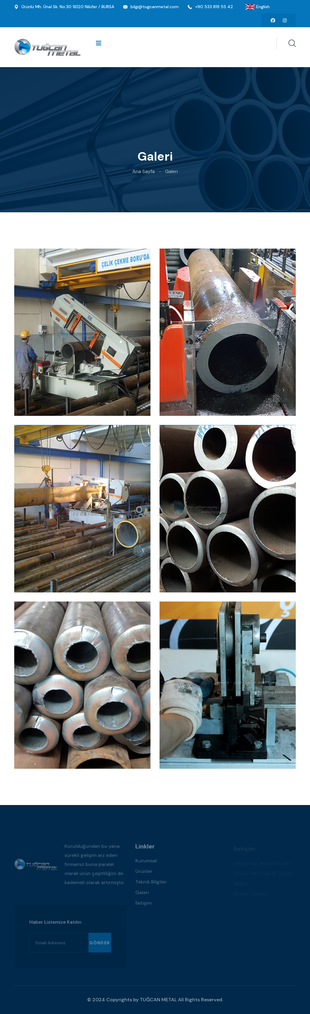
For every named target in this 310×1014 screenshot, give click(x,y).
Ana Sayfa (143, 171)
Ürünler (143, 873)
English (262, 6)
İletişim (143, 905)
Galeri (142, 895)
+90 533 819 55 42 (214, 6)
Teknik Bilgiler (151, 884)
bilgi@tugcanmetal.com (154, 6)
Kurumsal (146, 863)
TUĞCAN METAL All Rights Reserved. (181, 999)
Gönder (99, 944)
